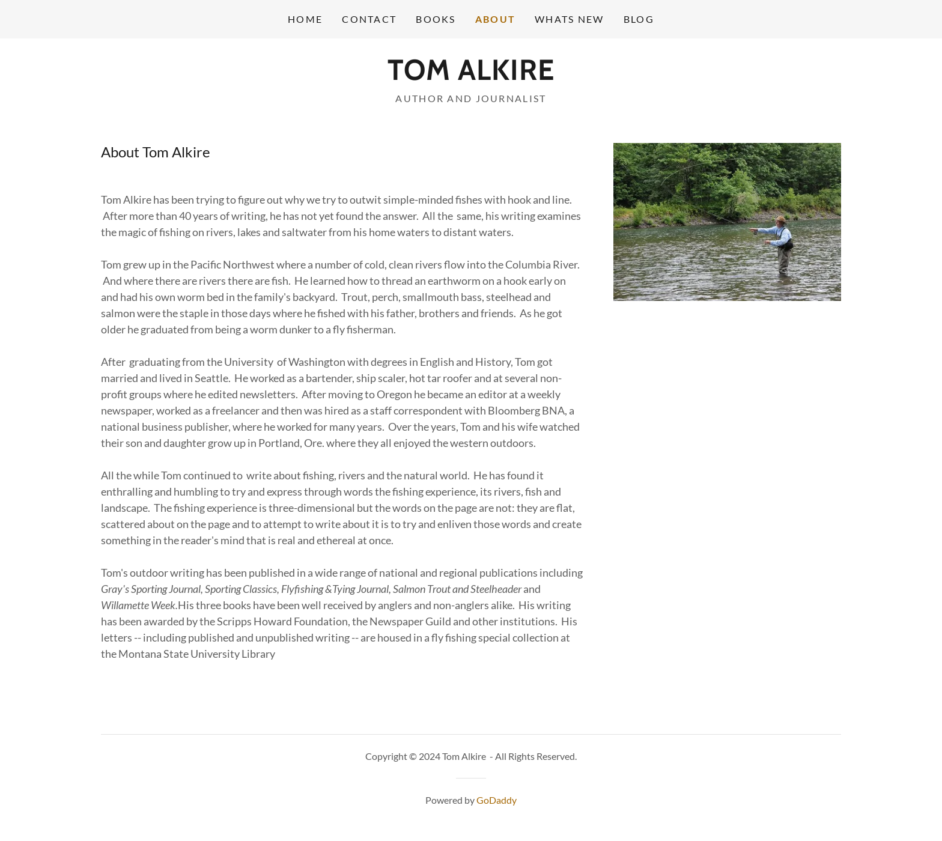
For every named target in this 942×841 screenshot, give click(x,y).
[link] (471, 75)
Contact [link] (369, 19)
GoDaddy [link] (496, 800)
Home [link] (305, 19)
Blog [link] (639, 19)
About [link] (495, 19)
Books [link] (435, 19)
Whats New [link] (569, 19)
